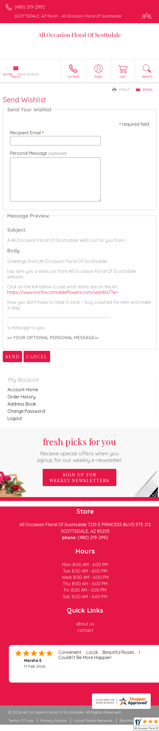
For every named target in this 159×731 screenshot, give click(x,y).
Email (144, 89)
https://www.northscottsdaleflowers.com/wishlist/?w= (62, 292)
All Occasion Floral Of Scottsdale (79, 34)
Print (121, 89)
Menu (15, 76)
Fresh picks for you (79, 449)
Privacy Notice (53, 720)
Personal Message (38, 153)
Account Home (22, 389)
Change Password (26, 411)
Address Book (21, 404)
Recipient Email (27, 132)
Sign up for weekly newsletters (79, 477)
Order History (21, 397)
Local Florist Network (93, 720)
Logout (14, 418)
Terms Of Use (20, 720)
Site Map (127, 720)
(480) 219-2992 (30, 7)
